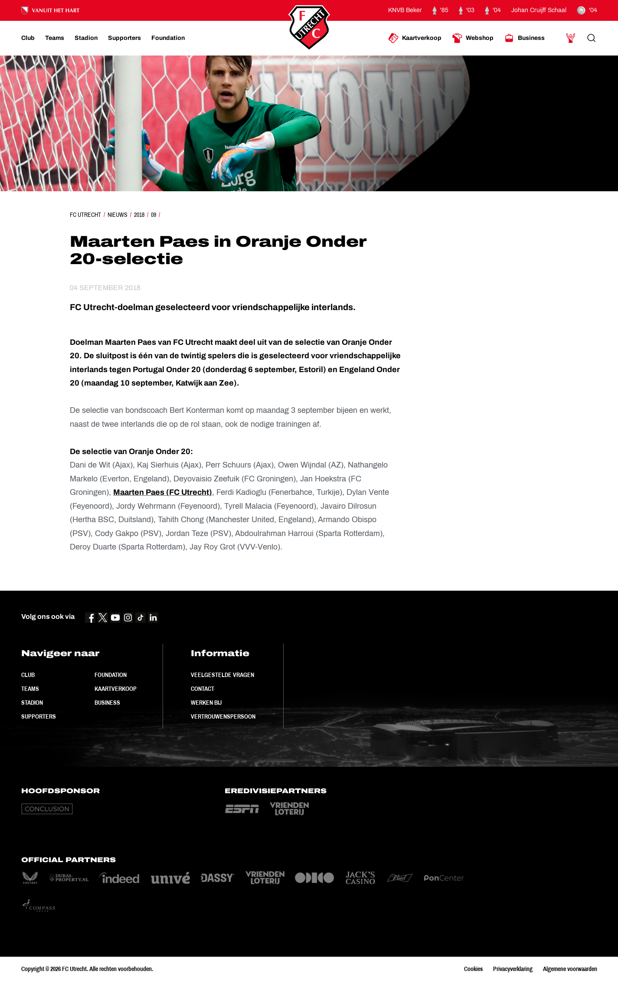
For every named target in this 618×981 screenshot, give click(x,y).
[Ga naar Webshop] (473, 38)
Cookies (473, 969)
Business (107, 702)
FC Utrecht (85, 215)
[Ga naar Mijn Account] (571, 38)
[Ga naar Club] (28, 38)
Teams (30, 689)
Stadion (32, 702)
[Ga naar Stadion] (86, 38)
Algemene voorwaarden (570, 969)
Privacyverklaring (513, 969)
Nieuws (118, 215)
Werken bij (206, 702)
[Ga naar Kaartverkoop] (414, 38)
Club (28, 675)
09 (153, 215)
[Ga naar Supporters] (124, 38)
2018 (139, 215)
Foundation (111, 675)
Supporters (38, 716)
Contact (202, 689)
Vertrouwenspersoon (223, 716)
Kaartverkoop (116, 689)
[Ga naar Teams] (54, 38)
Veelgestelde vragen (222, 675)
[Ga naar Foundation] (168, 38)
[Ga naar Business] (524, 38)
